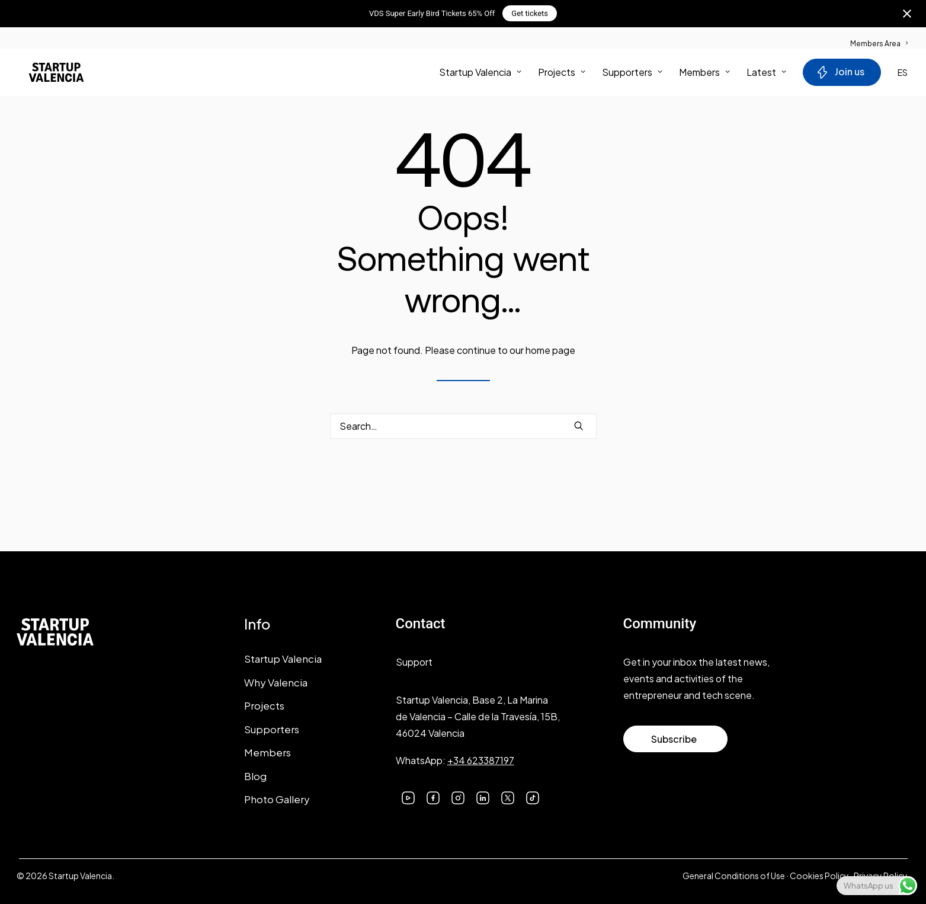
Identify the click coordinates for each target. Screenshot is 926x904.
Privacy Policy (881, 875)
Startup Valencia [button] (480, 74)
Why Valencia (275, 682)
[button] (579, 425)
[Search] (463, 426)
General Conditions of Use (734, 875)
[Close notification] (907, 14)
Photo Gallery (277, 799)
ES (903, 75)
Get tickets (529, 13)
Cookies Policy (819, 875)
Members (704, 74)
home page (550, 350)
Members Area (879, 43)
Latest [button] (766, 74)
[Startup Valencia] (47, 75)
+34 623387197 (480, 760)
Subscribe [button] (674, 739)
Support (414, 662)
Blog (255, 775)
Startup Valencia (283, 658)
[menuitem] (879, 37)
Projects (561, 74)
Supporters (632, 74)
